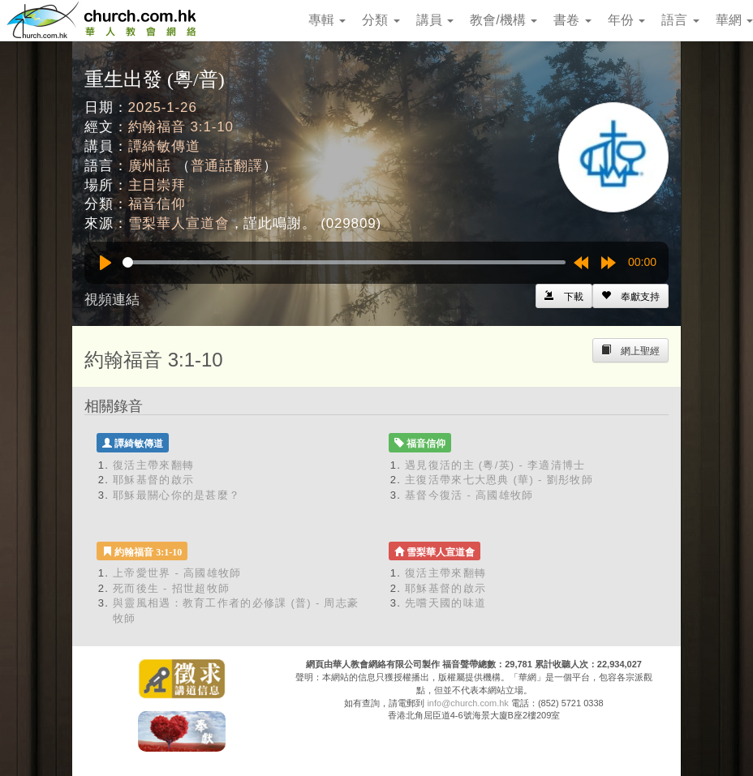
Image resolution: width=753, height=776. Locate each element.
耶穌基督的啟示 (153, 480)
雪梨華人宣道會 (179, 223)
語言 (680, 20)
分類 (380, 20)
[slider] (344, 262)
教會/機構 (503, 20)
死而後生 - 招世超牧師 (171, 588)
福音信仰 (157, 204)
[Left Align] (630, 296)
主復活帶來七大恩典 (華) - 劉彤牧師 (499, 480)
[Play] (105, 263)
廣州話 (150, 166)
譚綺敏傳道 (164, 146)
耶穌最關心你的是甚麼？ (176, 495)
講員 (435, 20)
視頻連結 (112, 299)
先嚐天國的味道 (445, 603)
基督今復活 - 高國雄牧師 (469, 495)
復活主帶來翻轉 (153, 465)
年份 (626, 20)
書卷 (572, 20)
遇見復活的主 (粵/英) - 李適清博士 (495, 465)
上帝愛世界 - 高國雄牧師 (177, 573)
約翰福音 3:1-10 (181, 127)
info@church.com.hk (467, 703)
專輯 (327, 20)
